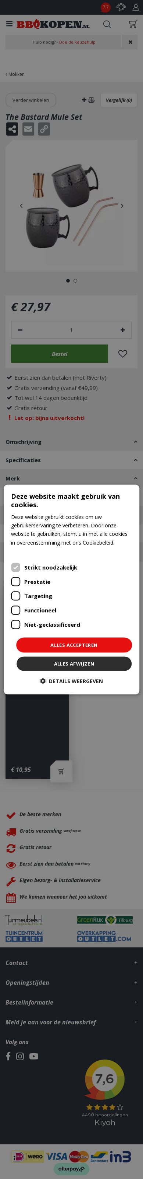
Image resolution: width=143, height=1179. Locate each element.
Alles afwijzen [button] (74, 663)
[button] (71, 681)
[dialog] (72, 589)
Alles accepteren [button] (73, 644)
